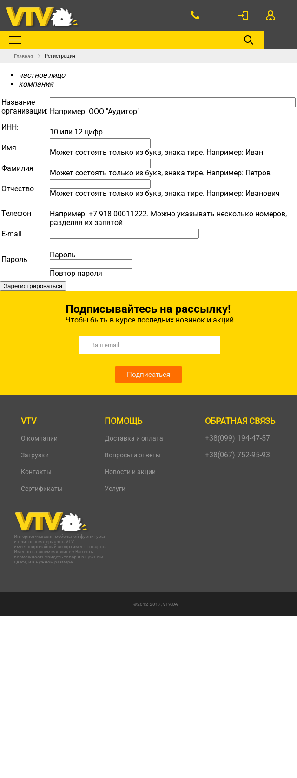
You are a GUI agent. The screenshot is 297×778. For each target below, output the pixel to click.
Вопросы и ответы (133, 455)
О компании (39, 438)
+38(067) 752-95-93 (237, 454)
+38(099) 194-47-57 (237, 438)
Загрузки (35, 455)
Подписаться (148, 374)
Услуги (115, 488)
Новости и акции (130, 472)
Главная (23, 57)
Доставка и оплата (134, 438)
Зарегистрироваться (33, 285)
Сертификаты (42, 488)
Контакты (36, 472)
